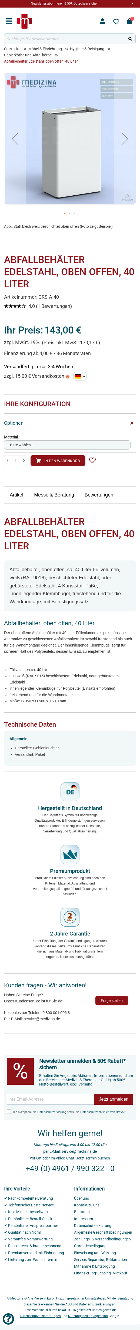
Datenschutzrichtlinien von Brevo (102, 1112)
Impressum (83, 1219)
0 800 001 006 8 (56, 1013)
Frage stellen (112, 1000)
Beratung (82, 1212)
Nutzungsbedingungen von (88, 1316)
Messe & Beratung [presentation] (54, 495)
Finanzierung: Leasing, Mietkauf (100, 1273)
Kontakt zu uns (86, 1205)
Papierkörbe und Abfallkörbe (28, 55)
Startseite (12, 49)
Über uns (81, 1198)
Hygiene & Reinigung (87, 49)
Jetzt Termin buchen (93, 1158)
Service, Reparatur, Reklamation (100, 1259)
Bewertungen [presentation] (99, 495)
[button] (15, 138)
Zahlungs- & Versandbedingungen (102, 1239)
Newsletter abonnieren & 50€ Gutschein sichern (65, 3)
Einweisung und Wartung (95, 1253)
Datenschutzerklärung (51, 1112)
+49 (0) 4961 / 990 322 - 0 (70, 1168)
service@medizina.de (42, 1019)
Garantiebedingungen (92, 1246)
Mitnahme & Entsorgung (94, 1266)
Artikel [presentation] (16, 495)
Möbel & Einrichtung (45, 49)
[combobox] (64, 38)
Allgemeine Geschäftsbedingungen (103, 1232)
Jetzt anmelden (113, 1099)
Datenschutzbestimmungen (40, 1316)
